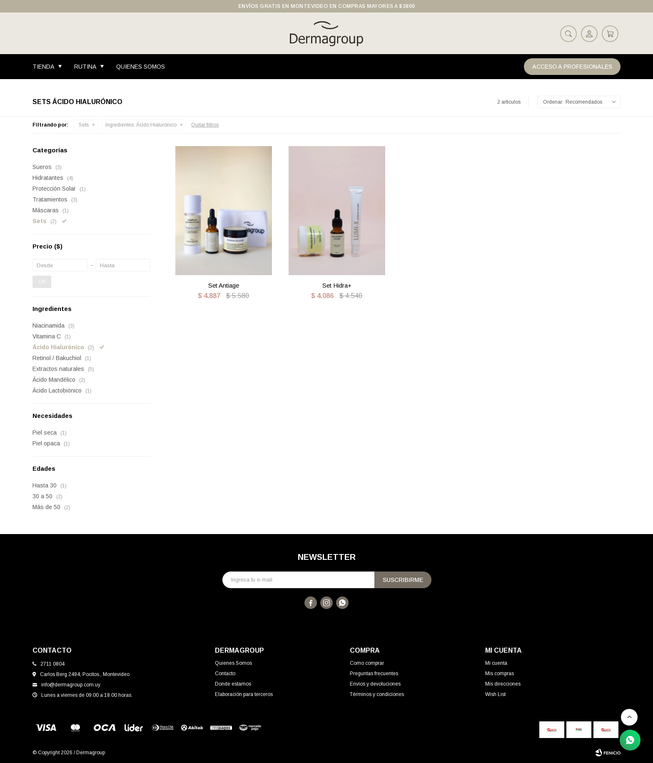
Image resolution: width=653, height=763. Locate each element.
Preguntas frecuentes (374, 673)
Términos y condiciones (377, 694)
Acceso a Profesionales (572, 66)
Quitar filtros (205, 125)
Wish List (495, 694)
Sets (84, 125)
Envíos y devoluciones (375, 684)
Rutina (85, 66)
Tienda (43, 66)
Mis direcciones (503, 684)
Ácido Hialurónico (141, 125)
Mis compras (499, 673)
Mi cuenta (496, 663)
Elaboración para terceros (244, 694)
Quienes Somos (140, 66)
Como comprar (367, 663)
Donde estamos (233, 684)
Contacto (225, 673)
